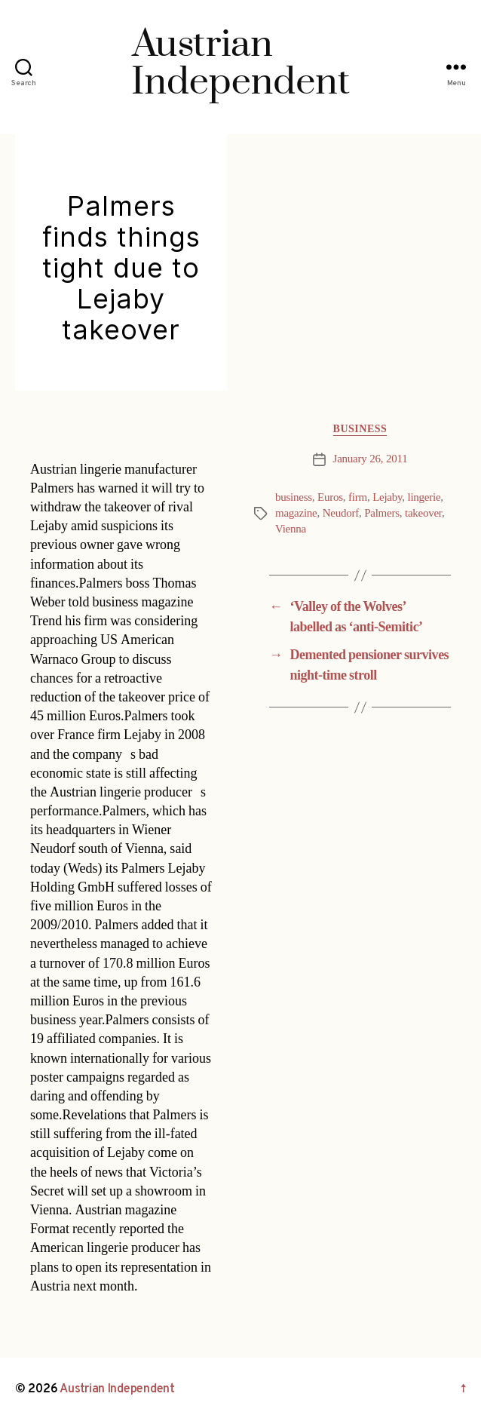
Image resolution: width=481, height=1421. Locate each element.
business (293, 497)
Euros (330, 497)
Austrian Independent (117, 1389)
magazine (296, 513)
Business (360, 428)
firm (357, 497)
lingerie (424, 497)
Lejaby (387, 497)
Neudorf (341, 513)
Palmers (382, 513)
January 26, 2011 (370, 459)
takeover (423, 513)
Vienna (290, 529)
